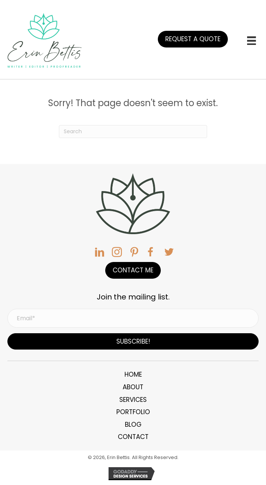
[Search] (133, 131)
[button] (193, 39)
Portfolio (133, 411)
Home (133, 374)
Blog (133, 424)
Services (133, 399)
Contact (133, 436)
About (133, 387)
